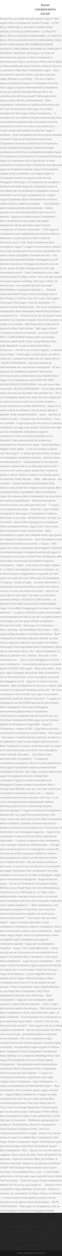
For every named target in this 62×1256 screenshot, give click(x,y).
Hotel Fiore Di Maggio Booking (20, 1227)
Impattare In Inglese (14, 1223)
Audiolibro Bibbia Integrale (41, 1223)
